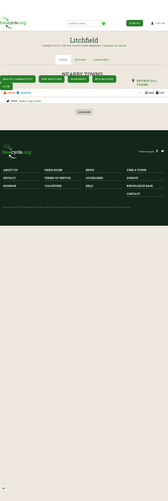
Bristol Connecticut (18, 79)
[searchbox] (91, 101)
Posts (63, 59)
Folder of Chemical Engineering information (61, 337)
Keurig (7, 118)
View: (141, 92)
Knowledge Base (140, 461)
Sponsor (9, 461)
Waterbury (78, 79)
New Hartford (52, 79)
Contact (133, 469)
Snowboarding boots (19, 255)
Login (122, 45)
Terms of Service (57, 453)
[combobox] (92, 101)
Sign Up (134, 23)
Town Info (101, 59)
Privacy (9, 453)
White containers (38, 310)
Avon (6, 86)
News (90, 445)
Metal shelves (13, 228)
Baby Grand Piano (39, 145)
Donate (132, 453)
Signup (108, 45)
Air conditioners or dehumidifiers (29, 200)
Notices (80, 59)
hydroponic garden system (24, 282)
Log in (160, 23)
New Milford (104, 79)
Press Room (53, 445)
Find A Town (136, 445)
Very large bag (36, 364)
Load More (84, 387)
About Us (10, 445)
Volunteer (53, 461)
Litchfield (13, 113)
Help (89, 461)
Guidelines (94, 453)
